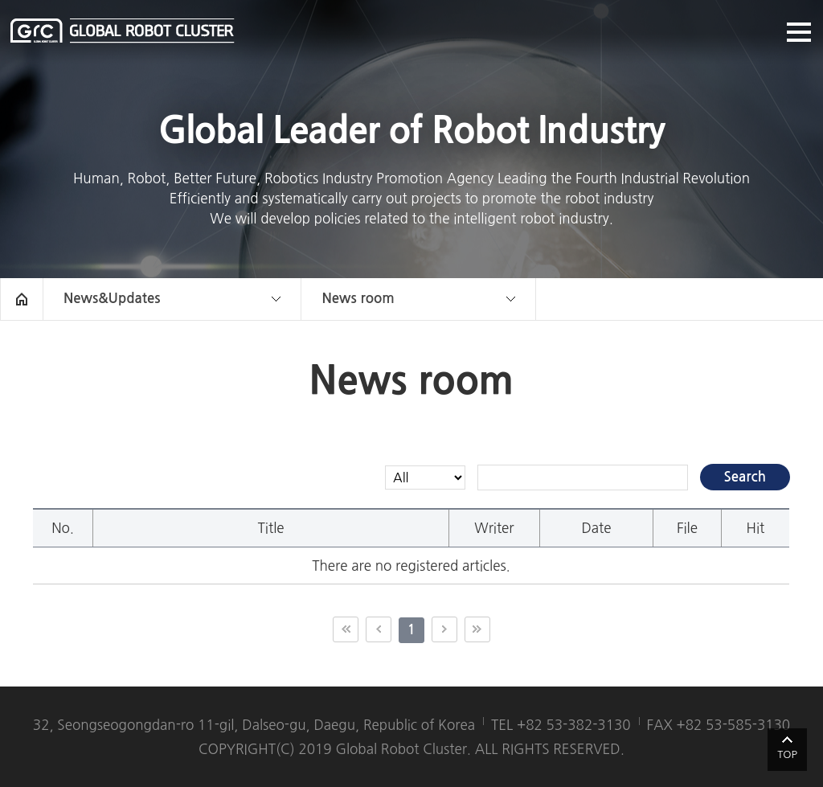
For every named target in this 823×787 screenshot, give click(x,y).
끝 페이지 (477, 629)
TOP (787, 754)
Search (745, 477)
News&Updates (111, 298)
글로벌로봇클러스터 (122, 30)
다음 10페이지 (444, 629)
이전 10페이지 (378, 629)
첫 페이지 (345, 629)
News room (357, 298)
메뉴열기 (799, 32)
